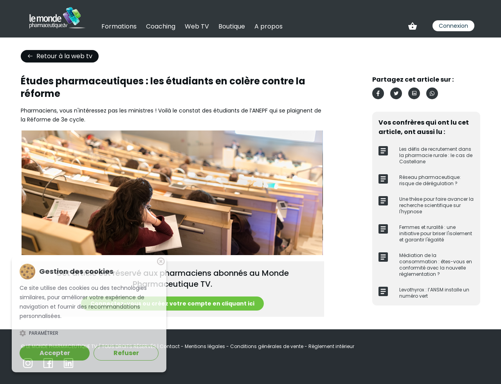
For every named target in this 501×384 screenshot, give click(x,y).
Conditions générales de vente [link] (267, 346)
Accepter (55, 352)
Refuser (126, 352)
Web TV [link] (197, 26)
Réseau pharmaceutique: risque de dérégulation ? (430, 180)
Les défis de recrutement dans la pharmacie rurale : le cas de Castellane (435, 155)
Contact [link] (170, 346)
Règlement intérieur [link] (331, 346)
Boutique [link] (231, 26)
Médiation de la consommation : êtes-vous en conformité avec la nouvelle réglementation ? (435, 264)
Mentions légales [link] (205, 346)
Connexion (453, 26)
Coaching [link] (160, 26)
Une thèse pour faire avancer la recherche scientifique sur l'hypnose (436, 205)
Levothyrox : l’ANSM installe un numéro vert (434, 292)
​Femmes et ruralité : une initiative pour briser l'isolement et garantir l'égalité (435, 233)
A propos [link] (268, 26)
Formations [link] (119, 26)
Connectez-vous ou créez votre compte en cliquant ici (172, 303)
